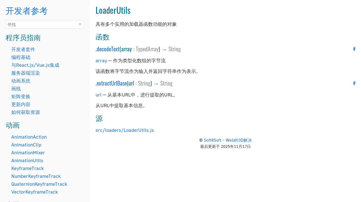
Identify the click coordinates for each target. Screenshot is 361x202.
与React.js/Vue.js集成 (35, 65)
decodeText (108, 49)
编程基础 (20, 57)
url (98, 95)
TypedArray (147, 49)
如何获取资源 (25, 112)
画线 (16, 88)
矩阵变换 (20, 96)
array (101, 60)
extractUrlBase (112, 83)
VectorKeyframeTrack (34, 192)
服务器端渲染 (25, 73)
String (174, 49)
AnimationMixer (28, 152)
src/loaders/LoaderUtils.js (125, 130)
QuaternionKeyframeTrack (39, 184)
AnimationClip (26, 145)
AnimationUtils (27, 160)
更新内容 (20, 104)
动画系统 (20, 81)
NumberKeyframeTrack (36, 176)
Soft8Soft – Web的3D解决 (228, 140)
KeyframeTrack (27, 168)
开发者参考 (27, 10)
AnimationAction (29, 137)
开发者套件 (23, 49)
